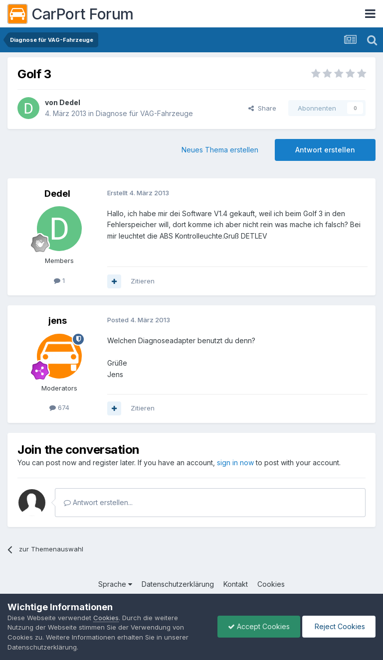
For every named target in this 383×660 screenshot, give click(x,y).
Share (262, 108)
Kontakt (235, 584)
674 (59, 407)
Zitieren (143, 281)
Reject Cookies (339, 626)
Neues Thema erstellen (220, 149)
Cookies (271, 584)
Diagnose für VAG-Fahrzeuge (144, 113)
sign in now (235, 462)
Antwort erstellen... (98, 502)
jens (57, 320)
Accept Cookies (259, 626)
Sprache (115, 584)
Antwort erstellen (325, 149)
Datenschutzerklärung (178, 584)
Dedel (69, 102)
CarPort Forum (70, 14)
